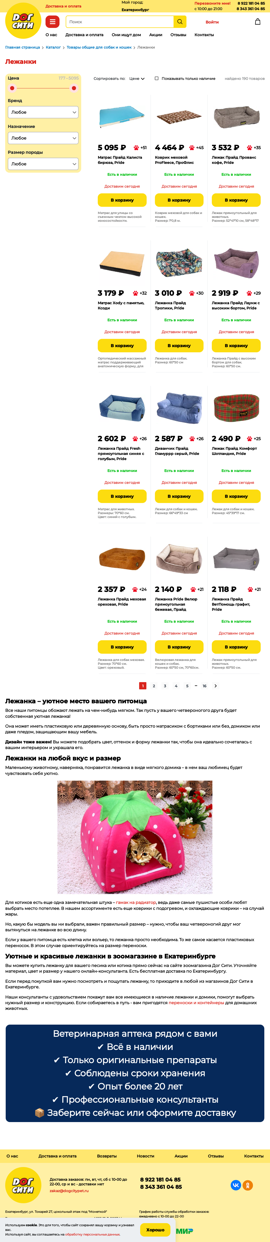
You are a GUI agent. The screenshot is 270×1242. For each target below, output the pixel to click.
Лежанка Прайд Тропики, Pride (170, 305)
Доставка (63, 6)
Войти (212, 22)
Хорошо (155, 1230)
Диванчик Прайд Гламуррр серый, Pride (177, 451)
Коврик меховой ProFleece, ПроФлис (174, 160)
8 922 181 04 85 (251, 3)
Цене (134, 78)
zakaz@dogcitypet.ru (69, 1190)
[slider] (12, 88)
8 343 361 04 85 (251, 8)
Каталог (52, 22)
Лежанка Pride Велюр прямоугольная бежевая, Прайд (176, 604)
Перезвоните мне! (212, 3)
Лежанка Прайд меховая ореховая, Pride (122, 602)
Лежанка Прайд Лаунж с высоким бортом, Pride (236, 305)
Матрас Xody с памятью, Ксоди (121, 305)
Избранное (235, 23)
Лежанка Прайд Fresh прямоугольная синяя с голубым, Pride (121, 453)
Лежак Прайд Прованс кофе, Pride (234, 160)
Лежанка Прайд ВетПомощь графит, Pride (231, 604)
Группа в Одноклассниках (247, 1185)
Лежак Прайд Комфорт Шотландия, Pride (234, 451)
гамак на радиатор (136, 902)
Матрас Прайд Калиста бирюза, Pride (120, 160)
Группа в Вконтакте (236, 1185)
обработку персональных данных (92, 1234)
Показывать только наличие (188, 78)
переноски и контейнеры (196, 1002)
